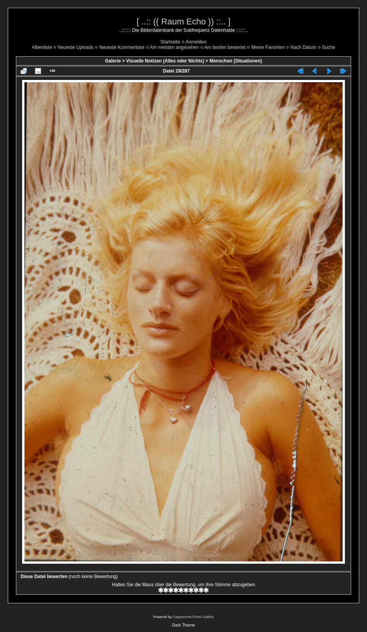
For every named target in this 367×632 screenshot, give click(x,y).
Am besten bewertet (225, 47)
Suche (328, 47)
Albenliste (42, 47)
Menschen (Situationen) (235, 61)
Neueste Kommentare (122, 47)
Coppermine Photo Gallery (193, 617)
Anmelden (195, 42)
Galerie (113, 61)
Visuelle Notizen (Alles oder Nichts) (165, 61)
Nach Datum (304, 47)
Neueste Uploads (75, 47)
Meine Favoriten (268, 47)
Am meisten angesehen (174, 47)
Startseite (170, 42)
